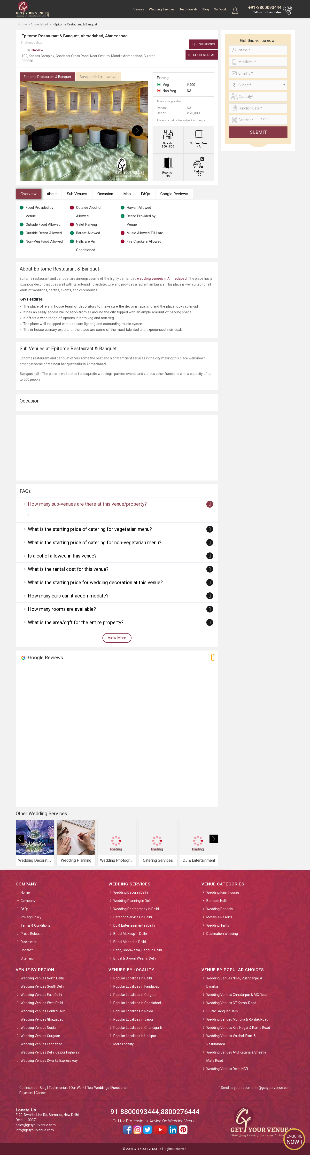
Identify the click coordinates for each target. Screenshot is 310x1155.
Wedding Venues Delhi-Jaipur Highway (50, 1052)
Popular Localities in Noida (133, 1011)
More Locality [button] (123, 1044)
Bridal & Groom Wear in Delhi (134, 958)
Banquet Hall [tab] (98, 77)
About (52, 194)
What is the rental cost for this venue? (68, 569)
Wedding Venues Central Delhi (43, 1011)
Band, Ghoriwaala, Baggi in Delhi (137, 950)
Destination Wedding (222, 934)
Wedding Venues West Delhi (42, 1003)
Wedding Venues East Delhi (41, 995)
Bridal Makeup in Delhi (130, 934)
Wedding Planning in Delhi (132, 901)
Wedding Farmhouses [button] (223, 892)
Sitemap (27, 958)
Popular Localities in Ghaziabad (137, 1003)
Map (127, 194)
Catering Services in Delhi (132, 917)
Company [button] (28, 901)
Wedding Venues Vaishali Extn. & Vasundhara (231, 1040)
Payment (26, 1093)
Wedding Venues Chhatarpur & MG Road (237, 995)
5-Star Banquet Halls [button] (222, 1011)
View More (117, 638)
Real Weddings (98, 1088)
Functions (118, 1088)
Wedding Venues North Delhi (42, 978)
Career (41, 1093)
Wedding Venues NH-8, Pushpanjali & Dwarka (234, 982)
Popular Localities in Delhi (132, 978)
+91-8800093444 (264, 7)
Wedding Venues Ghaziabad (42, 1019)
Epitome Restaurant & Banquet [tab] (47, 77)
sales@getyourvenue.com (36, 1125)
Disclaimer (29, 942)
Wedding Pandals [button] (219, 909)
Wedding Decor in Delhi (130, 892)
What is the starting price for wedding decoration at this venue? (95, 582)
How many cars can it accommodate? (68, 596)
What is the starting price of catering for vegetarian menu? (90, 529)
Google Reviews (174, 194)
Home (25, 892)
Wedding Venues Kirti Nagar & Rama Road (238, 1028)
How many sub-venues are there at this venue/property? (87, 504)
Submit (258, 132)
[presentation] (29, 130)
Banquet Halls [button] (216, 901)
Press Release (31, 934)
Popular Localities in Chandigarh (137, 1028)
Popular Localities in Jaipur (133, 1019)
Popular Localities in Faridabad (136, 986)
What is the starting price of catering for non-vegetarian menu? (94, 542)
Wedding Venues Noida (38, 1028)
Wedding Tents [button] (217, 925)
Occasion (105, 194)
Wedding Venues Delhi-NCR (227, 1069)
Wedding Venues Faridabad (41, 1044)
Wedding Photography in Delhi (136, 909)
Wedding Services (162, 9)
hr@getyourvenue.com (273, 1088)
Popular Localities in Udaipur (134, 1036)
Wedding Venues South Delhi (42, 986)
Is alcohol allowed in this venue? (62, 556)
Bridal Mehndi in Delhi (129, 942)
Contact (27, 950)
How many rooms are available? (62, 609)
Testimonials (188, 9)
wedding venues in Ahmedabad (162, 278)
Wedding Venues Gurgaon (40, 1036)
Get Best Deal (201, 55)
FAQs (145, 194)
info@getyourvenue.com (35, 1130)
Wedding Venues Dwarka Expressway (49, 1060)
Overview (29, 194)
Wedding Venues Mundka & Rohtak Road (237, 1019)
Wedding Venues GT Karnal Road (231, 1003)
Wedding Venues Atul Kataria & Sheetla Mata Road (236, 1056)
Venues (138, 9)
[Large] (258, 120)
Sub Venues (77, 194)
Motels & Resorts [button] (219, 917)
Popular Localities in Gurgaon (135, 995)
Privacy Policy (31, 917)
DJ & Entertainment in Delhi (134, 925)
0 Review (33, 50)
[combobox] (258, 85)
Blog (205, 9)
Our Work (220, 9)
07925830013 (203, 44)
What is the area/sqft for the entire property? (76, 622)
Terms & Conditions (35, 925)
